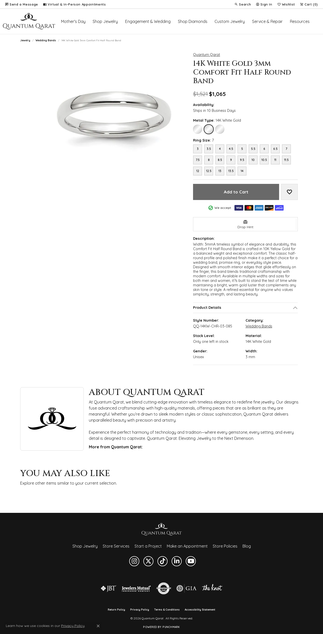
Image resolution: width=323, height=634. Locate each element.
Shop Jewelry (105, 21)
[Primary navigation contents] (187, 21)
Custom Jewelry (229, 21)
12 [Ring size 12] (197, 171)
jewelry (25, 40)
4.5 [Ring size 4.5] (231, 149)
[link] (21, 4)
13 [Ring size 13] (220, 171)
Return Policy (116, 610)
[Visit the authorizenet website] (164, 588)
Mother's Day (73, 21)
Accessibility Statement (200, 610)
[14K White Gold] (208, 129)
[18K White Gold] (219, 129)
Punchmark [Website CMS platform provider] (171, 627)
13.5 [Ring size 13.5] (231, 171)
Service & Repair (267, 21)
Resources (300, 21)
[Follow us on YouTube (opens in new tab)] (191, 561)
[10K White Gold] (197, 129)
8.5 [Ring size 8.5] (220, 160)
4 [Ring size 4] (220, 149)
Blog (247, 546)
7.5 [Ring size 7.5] (198, 160)
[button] (242, 4)
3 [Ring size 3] (198, 149)
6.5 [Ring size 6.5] (275, 149)
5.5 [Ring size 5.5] (253, 149)
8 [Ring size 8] (209, 160)
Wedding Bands (46, 40)
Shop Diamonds (192, 21)
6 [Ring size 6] (264, 149)
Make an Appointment (187, 546)
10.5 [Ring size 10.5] (264, 160)
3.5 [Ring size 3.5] (209, 149)
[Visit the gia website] (186, 588)
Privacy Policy (139, 610)
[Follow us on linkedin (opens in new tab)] (177, 561)
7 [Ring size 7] (286, 149)
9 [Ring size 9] (231, 160)
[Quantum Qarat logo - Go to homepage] (29, 21)
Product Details (207, 308)
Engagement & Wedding (148, 21)
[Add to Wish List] (289, 192)
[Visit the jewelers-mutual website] (136, 588)
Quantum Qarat (206, 54)
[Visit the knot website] (212, 588)
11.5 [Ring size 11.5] (286, 160)
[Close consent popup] (98, 625)
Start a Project (148, 546)
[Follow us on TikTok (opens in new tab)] (162, 561)
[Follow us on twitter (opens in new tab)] (148, 561)
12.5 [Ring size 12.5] (208, 171)
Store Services (116, 546)
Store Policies (225, 546)
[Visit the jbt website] (108, 588)
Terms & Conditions (167, 610)
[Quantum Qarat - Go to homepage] (161, 528)
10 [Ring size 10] (253, 160)
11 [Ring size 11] (275, 160)
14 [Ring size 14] (242, 171)
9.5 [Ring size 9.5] (242, 160)
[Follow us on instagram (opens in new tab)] (134, 561)
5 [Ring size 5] (242, 149)
